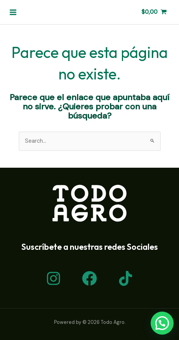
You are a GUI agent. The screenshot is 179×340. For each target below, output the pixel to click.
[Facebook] (89, 278)
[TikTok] (125, 278)
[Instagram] (53, 278)
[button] (162, 323)
